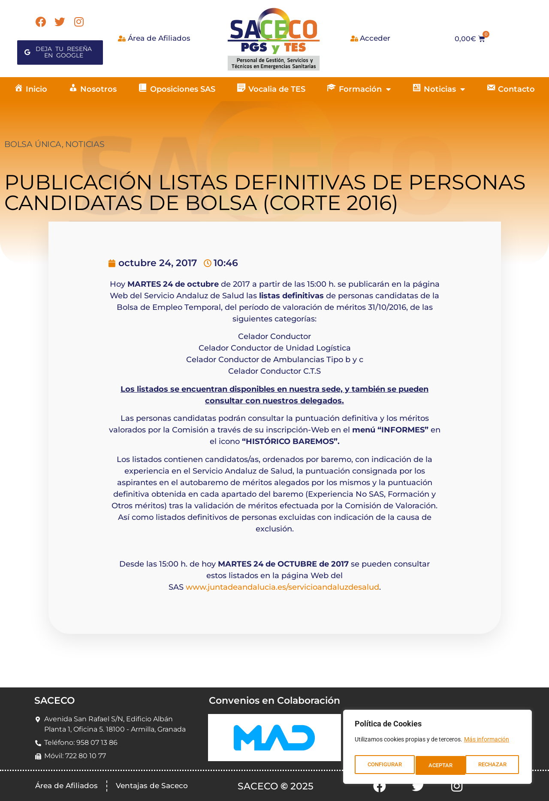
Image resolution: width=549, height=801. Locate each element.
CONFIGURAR (384, 765)
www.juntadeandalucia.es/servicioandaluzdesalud (282, 587)
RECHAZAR (443, 765)
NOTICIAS (84, 144)
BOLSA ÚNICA (33, 144)
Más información (486, 744)
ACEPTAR (496, 765)
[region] (437, 749)
